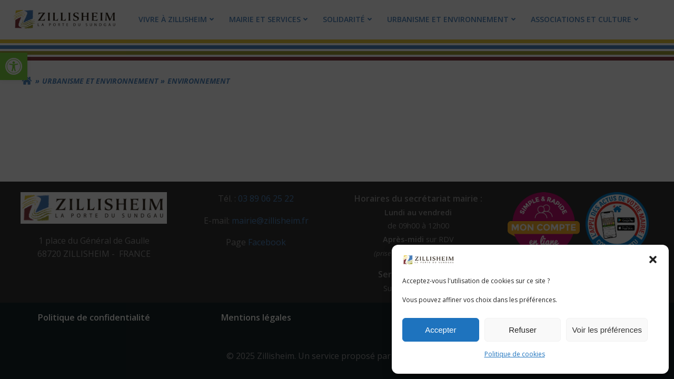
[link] (428, 259)
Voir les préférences (607, 329)
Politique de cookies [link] (514, 354)
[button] (653, 259)
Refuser (523, 329)
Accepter (440, 329)
